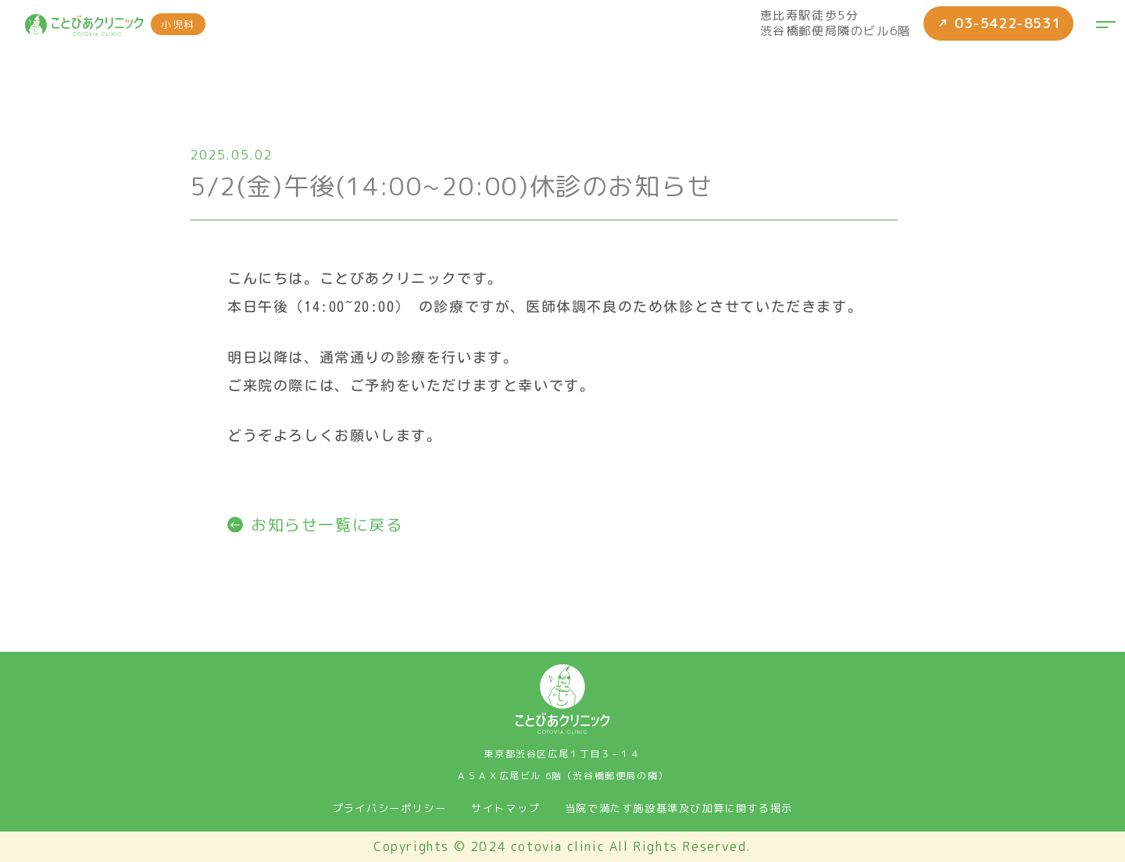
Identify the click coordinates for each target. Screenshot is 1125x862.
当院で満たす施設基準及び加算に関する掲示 (679, 808)
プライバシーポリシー (389, 808)
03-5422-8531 (995, 23)
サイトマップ (505, 808)
